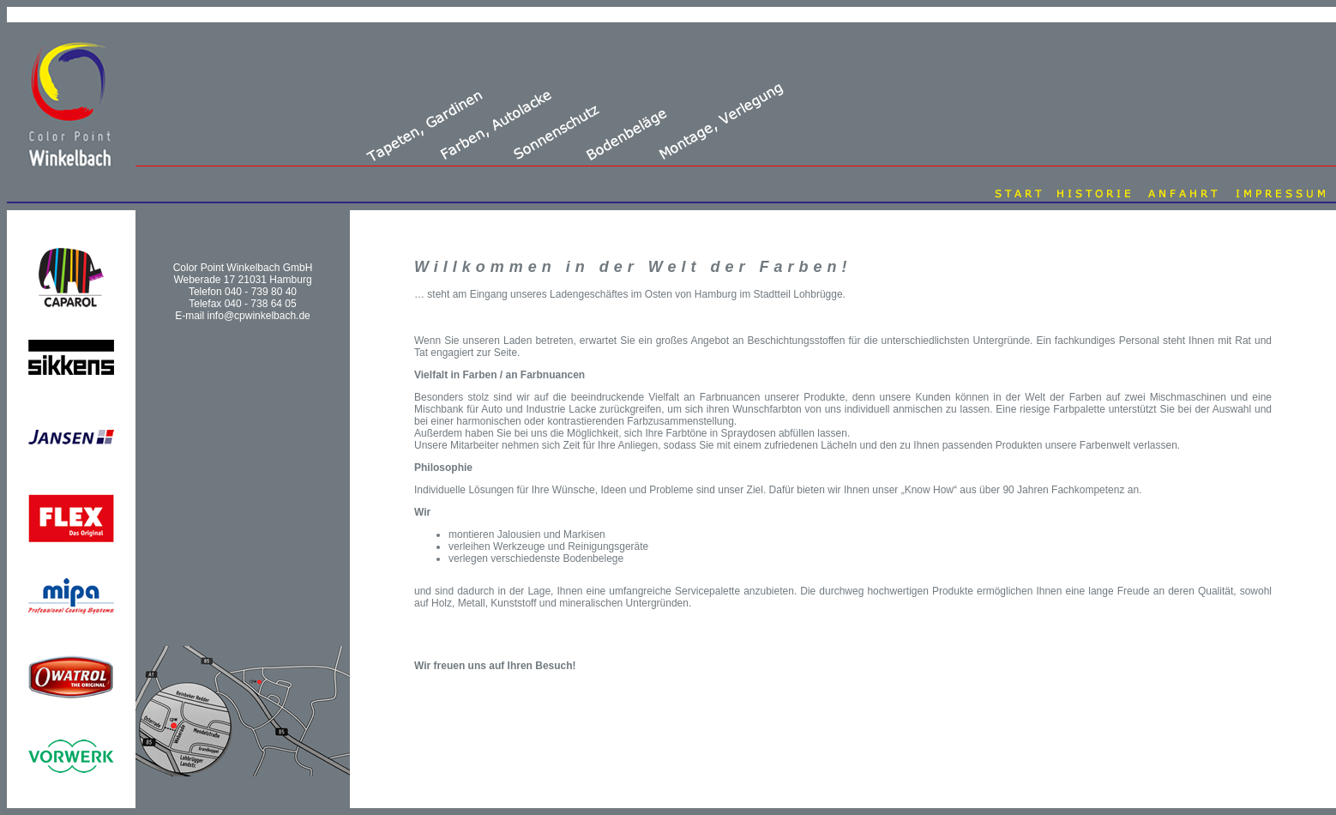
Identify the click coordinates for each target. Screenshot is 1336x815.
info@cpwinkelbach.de (259, 316)
